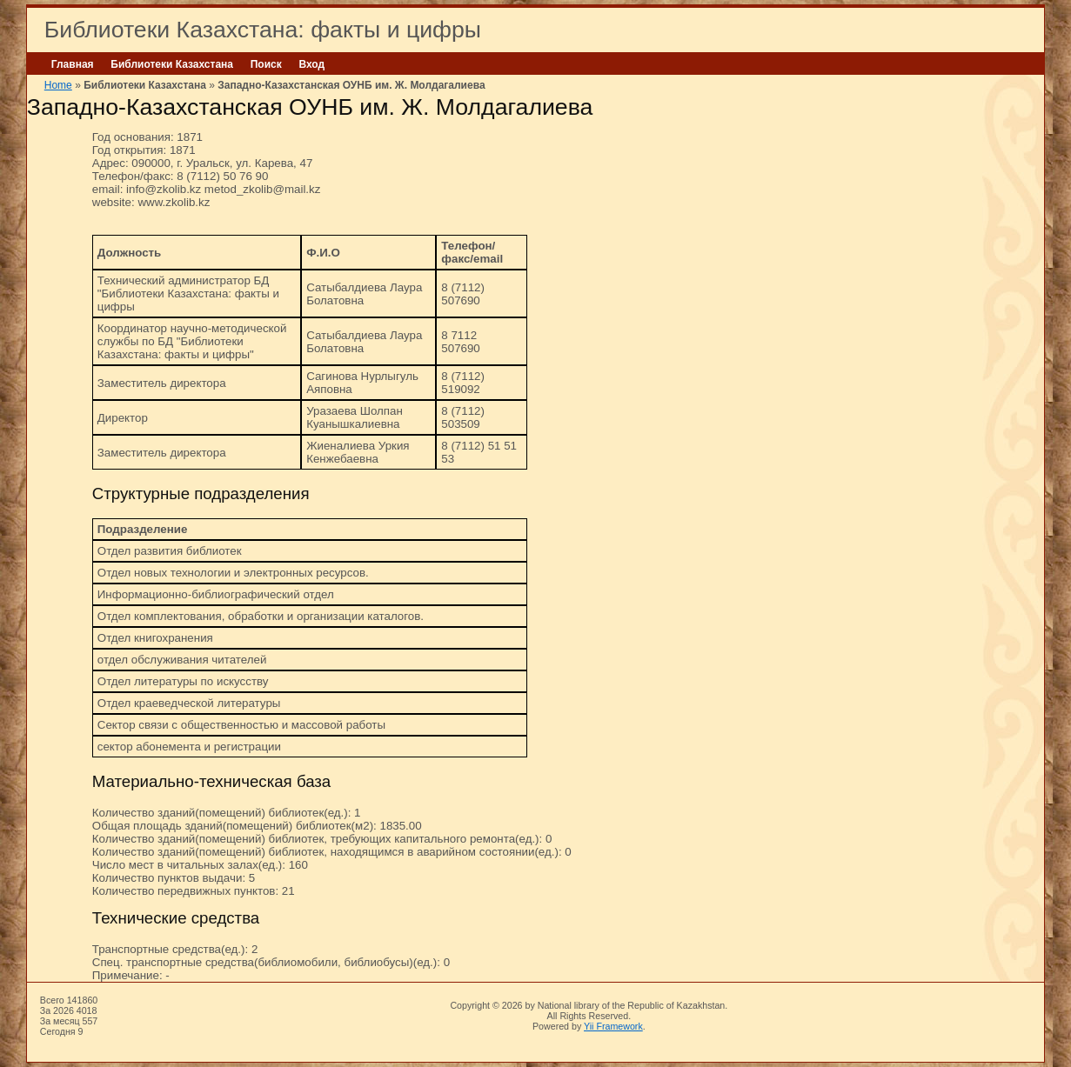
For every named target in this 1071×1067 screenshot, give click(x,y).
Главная (72, 64)
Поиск (266, 64)
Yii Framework (613, 1026)
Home (58, 85)
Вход (311, 64)
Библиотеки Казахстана (171, 64)
